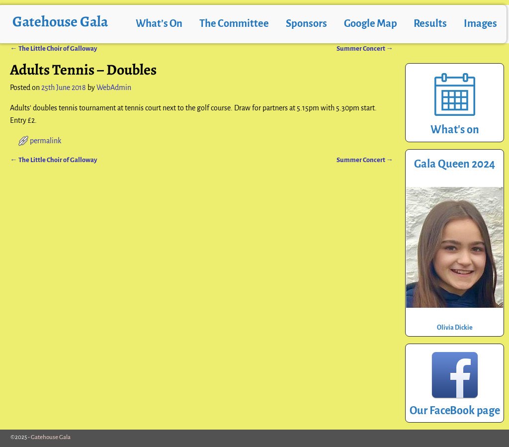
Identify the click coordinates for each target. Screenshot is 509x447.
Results (430, 23)
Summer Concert (365, 48)
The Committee (234, 23)
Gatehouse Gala (60, 21)
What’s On (159, 23)
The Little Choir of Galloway (53, 48)
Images (480, 23)
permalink (45, 141)
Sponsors (306, 23)
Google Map (370, 23)
